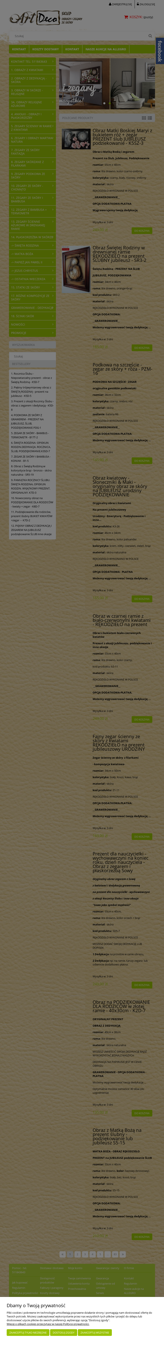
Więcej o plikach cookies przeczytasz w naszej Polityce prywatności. (48, 1324)
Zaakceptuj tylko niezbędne (28, 1332)
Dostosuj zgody (63, 1332)
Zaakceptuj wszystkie (95, 1332)
